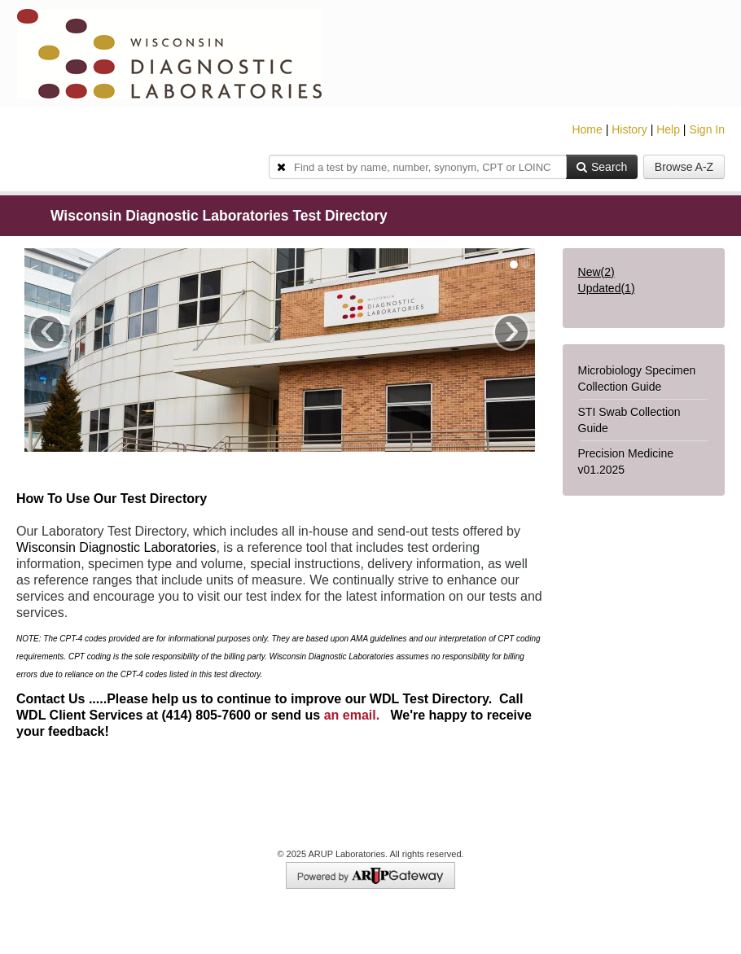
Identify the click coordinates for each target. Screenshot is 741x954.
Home (587, 129)
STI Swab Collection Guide (629, 420)
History (629, 129)
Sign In (707, 129)
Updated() (606, 288)
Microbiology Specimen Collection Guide (637, 378)
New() (596, 271)
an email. (351, 715)
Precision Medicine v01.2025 (626, 461)
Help (668, 129)
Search (602, 166)
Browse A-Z (684, 166)
